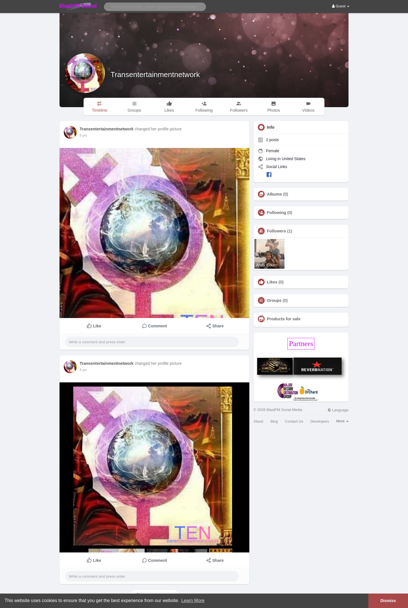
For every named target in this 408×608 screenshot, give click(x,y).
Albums (274, 194)
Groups (274, 300)
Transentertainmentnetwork (155, 74)
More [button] (342, 421)
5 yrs (83, 135)
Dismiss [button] (388, 600)
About (258, 421)
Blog (274, 421)
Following (276, 212)
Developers (320, 421)
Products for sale (283, 319)
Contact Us (294, 421)
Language (338, 410)
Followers (276, 231)
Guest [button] (340, 6)
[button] (155, 6)
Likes (272, 282)
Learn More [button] (193, 600)
